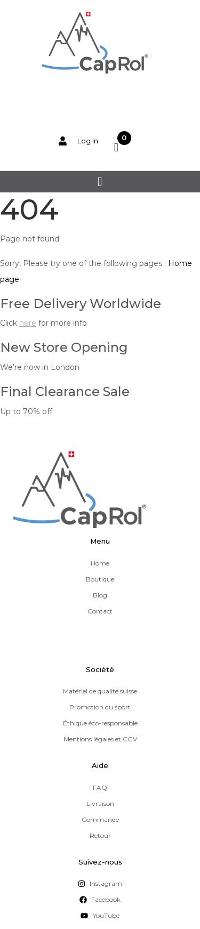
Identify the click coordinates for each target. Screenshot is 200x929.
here (27, 323)
